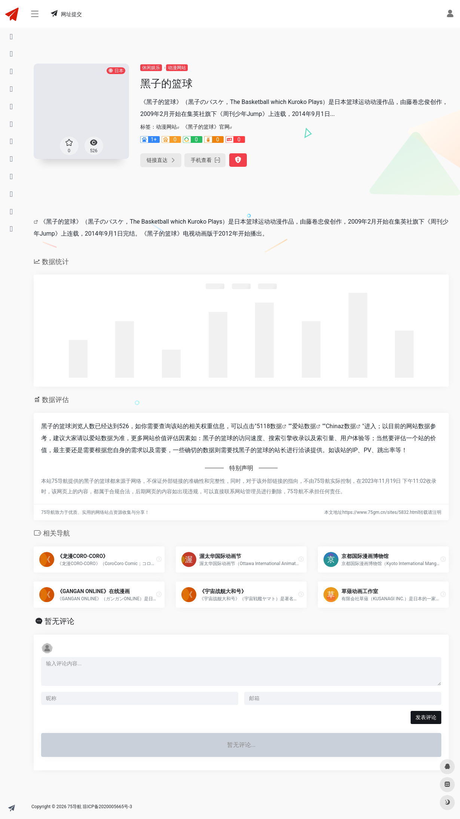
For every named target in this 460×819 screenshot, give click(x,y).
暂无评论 (59, 621)
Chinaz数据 (341, 426)
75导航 (75, 806)
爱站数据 (304, 426)
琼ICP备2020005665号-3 (107, 806)
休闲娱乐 (151, 67)
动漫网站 (177, 67)
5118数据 (269, 426)
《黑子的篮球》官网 (206, 127)
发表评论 (425, 717)
